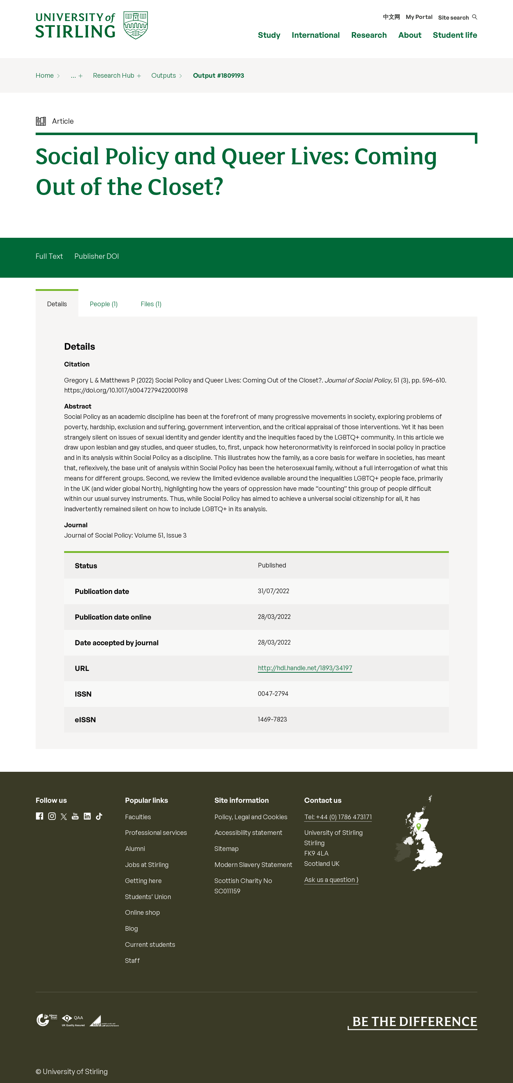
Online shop (142, 912)
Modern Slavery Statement (253, 864)
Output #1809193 (218, 75)
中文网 (391, 16)
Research (369, 35)
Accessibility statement (248, 832)
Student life (455, 35)
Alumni (135, 848)
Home (45, 75)
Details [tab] (57, 304)
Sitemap (226, 848)
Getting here (143, 880)
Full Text (49, 256)
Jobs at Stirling (147, 864)
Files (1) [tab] (151, 304)
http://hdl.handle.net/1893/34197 (305, 668)
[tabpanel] (256, 533)
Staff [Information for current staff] (132, 960)
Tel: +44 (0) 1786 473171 (338, 817)
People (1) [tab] (104, 304)
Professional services (156, 832)
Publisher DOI (96, 256)
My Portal (419, 16)
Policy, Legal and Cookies (250, 817)
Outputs (163, 75)
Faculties (138, 817)
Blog (131, 928)
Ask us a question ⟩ (331, 879)
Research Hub (113, 75)
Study (269, 35)
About (409, 35)
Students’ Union (148, 896)
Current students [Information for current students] (150, 944)
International (316, 35)
